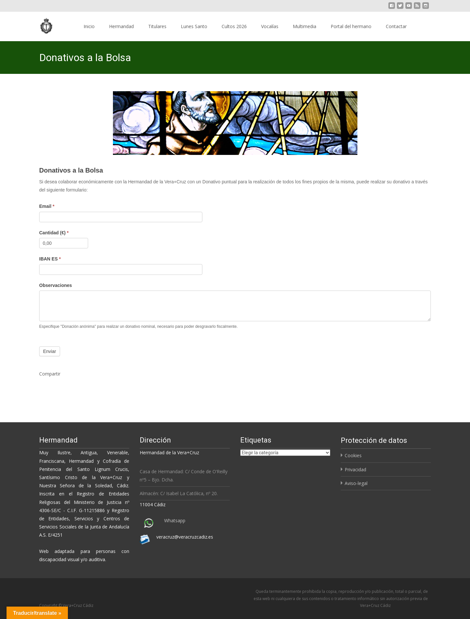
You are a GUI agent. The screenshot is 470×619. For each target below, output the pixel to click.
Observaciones (55, 285)
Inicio (89, 26)
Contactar (396, 26)
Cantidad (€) (54, 232)
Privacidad (355, 469)
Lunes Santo (194, 26)
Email (47, 206)
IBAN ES (50, 258)
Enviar (49, 351)
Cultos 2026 (234, 26)
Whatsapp (174, 520)
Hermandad (121, 26)
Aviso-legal (356, 483)
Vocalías (269, 26)
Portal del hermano (351, 26)
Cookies (353, 455)
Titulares (157, 26)
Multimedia (304, 26)
